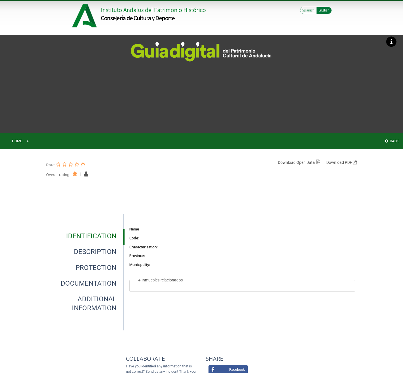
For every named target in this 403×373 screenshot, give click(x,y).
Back (392, 141)
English (323, 10)
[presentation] (85, 236)
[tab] (91, 236)
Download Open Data (299, 162)
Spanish (308, 10)
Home (17, 141)
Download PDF (341, 162)
